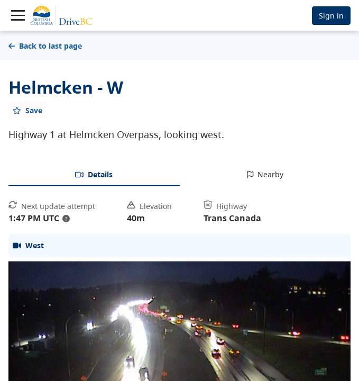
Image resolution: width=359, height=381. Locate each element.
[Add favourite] (27, 110)
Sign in (331, 16)
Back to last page (45, 46)
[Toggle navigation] (18, 15)
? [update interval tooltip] (66, 218)
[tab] (94, 175)
